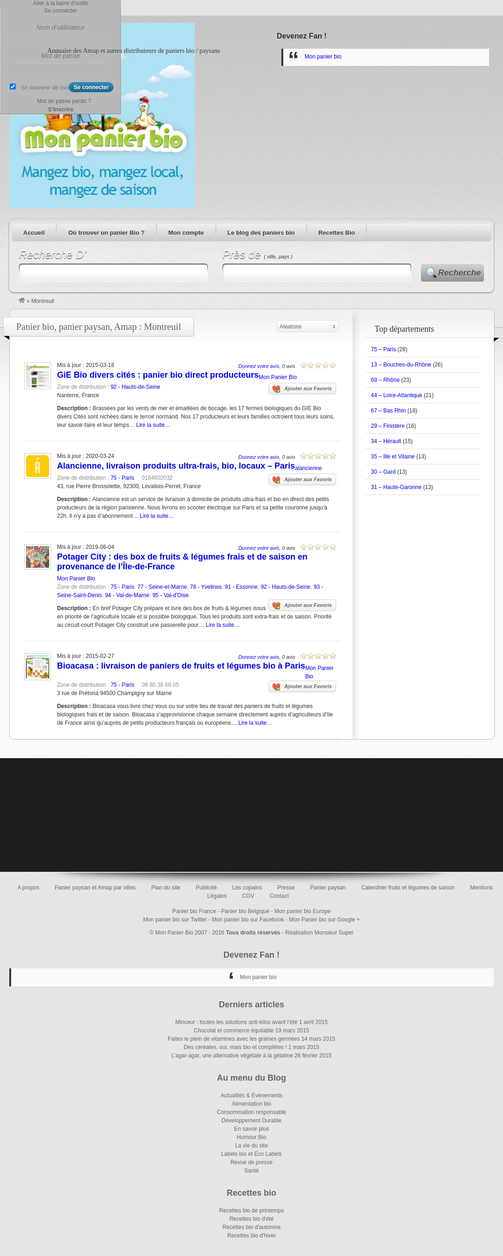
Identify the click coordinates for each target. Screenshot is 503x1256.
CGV (248, 896)
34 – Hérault (386, 441)
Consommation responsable (251, 1112)
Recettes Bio (336, 232)
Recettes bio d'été (251, 1219)
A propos (28, 887)
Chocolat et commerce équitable (234, 1030)
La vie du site (251, 1145)
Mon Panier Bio (278, 377)
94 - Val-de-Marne (127, 595)
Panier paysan (328, 887)
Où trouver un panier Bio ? (106, 232)
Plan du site (165, 887)
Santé (251, 1170)
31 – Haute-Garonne (396, 487)
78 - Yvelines (206, 587)
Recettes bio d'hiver (251, 1235)
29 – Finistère (388, 426)
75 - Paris (122, 478)
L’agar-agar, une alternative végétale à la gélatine (232, 1055)
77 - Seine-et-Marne (162, 587)
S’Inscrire (60, 109)
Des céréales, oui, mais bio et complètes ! (235, 1047)
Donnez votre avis (258, 366)
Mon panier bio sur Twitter (175, 919)
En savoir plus (251, 1129)
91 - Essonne (241, 587)
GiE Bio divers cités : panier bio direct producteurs (158, 375)
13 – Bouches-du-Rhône (401, 364)
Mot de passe (60, 55)
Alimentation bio (251, 1104)
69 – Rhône (385, 380)
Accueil (34, 232)
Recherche (459, 272)
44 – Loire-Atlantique (396, 395)
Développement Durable (251, 1120)
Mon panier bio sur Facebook (248, 919)
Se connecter (60, 10)
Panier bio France (194, 911)
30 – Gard (383, 472)
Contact (279, 896)
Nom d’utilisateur (61, 27)
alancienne (308, 468)
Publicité (206, 887)
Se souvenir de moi (45, 87)
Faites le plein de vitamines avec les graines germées (234, 1039)
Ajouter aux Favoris (302, 389)
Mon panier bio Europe (302, 911)
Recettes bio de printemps (251, 1210)
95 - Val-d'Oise (171, 595)
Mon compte (186, 232)
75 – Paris (383, 349)
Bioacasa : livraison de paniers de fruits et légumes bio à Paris (181, 665)
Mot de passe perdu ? (64, 101)
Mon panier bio (323, 56)
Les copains (247, 887)
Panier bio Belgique (245, 911)
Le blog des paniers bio (261, 232)
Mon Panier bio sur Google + (324, 919)
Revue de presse (251, 1162)
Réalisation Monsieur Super (319, 932)
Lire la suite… (153, 425)
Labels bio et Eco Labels (251, 1154)
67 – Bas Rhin (388, 410)
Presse (285, 887)
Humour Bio (251, 1137)
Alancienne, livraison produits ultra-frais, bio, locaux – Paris (176, 465)
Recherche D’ (52, 254)
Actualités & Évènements (251, 1095)
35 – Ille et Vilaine (393, 456)
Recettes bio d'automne (252, 1227)
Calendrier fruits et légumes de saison (407, 887)
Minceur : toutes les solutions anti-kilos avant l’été (236, 1022)
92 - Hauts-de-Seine (135, 387)
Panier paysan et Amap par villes (95, 887)
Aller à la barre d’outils (60, 3)
